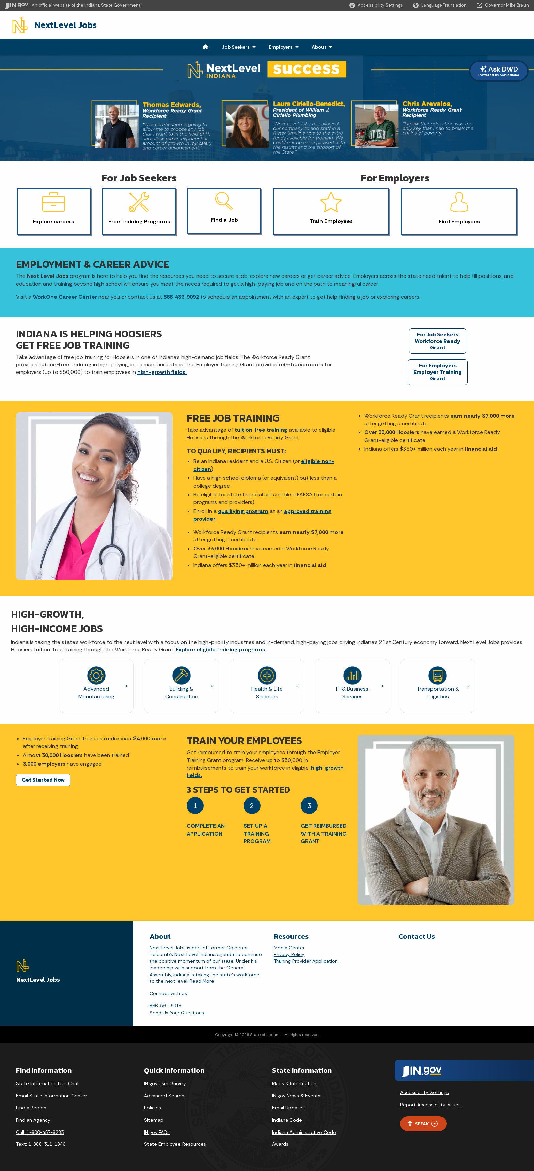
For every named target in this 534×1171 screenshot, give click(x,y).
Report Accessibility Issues (430, 1103)
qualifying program (243, 509)
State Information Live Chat (47, 1082)
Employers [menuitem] (281, 46)
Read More (202, 979)
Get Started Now (43, 778)
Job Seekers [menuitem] (236, 46)
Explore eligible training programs (220, 648)
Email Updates (288, 1107)
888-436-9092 (181, 295)
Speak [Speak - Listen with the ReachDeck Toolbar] (422, 1122)
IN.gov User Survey (165, 1082)
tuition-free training (261, 428)
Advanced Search (164, 1094)
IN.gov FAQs (157, 1131)
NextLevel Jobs (59, 24)
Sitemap (153, 1118)
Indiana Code (287, 1118)
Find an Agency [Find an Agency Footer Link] (33, 1118)
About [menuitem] (319, 46)
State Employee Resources (175, 1143)
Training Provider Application (306, 960)
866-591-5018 (166, 1004)
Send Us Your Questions (177, 1011)
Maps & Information (294, 1082)
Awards (280, 1143)
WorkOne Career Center (65, 295)
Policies (152, 1107)
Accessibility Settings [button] (424, 1091)
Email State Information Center (51, 1094)
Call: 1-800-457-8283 (40, 1131)
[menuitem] (205, 46)
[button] (376, 5)
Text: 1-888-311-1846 (40, 1143)
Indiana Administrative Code (304, 1131)
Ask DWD (498, 69)
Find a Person (31, 1107)
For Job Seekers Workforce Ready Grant (437, 339)
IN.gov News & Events (296, 1094)
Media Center (289, 946)
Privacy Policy (289, 953)
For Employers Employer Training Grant (437, 370)
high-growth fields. (162, 371)
